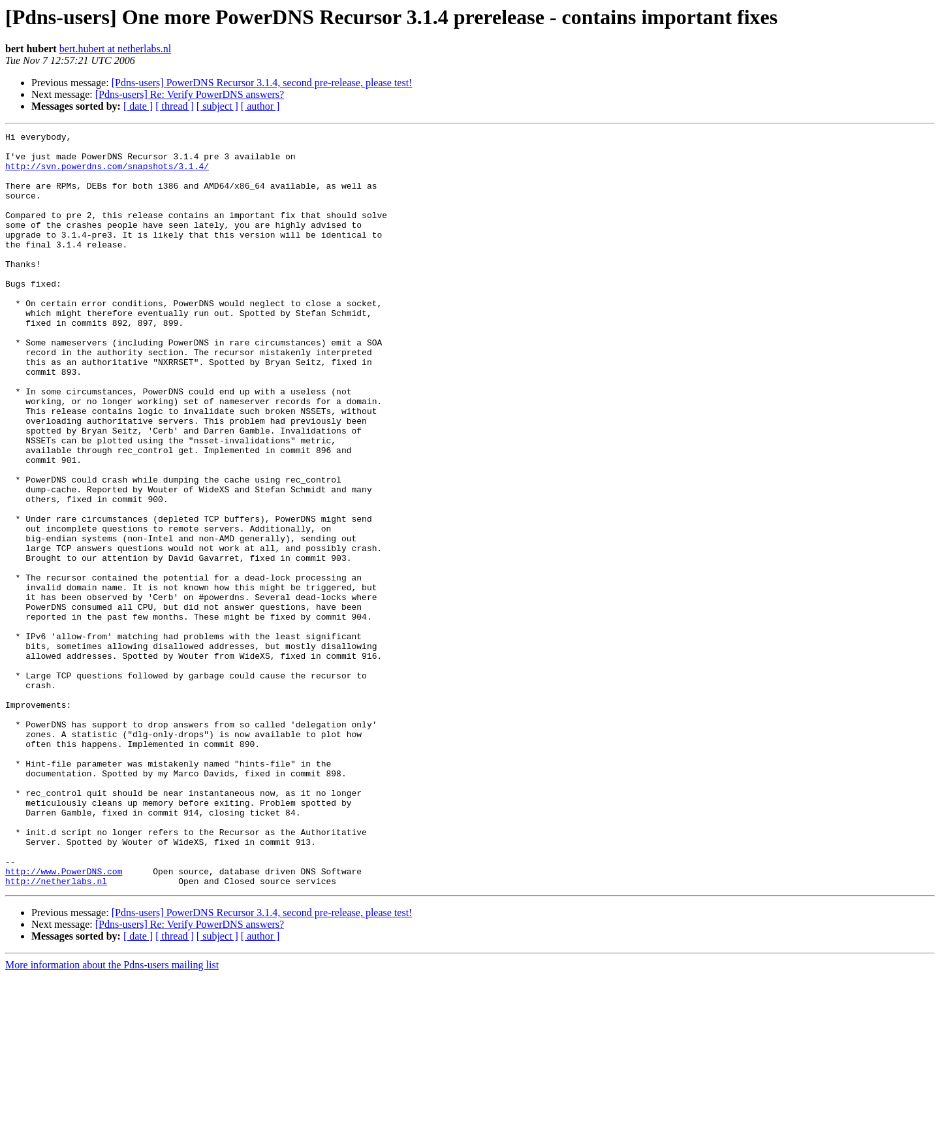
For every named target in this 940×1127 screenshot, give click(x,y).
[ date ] (138, 106)
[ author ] (260, 106)
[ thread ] (174, 106)
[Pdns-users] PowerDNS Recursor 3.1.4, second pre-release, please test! (262, 82)
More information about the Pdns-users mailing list (112, 1115)
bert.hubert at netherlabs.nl (115, 48)
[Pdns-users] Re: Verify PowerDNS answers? (189, 94)
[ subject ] (217, 106)
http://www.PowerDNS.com (63, 1020)
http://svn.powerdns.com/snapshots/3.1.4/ (107, 174)
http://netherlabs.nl (56, 1032)
